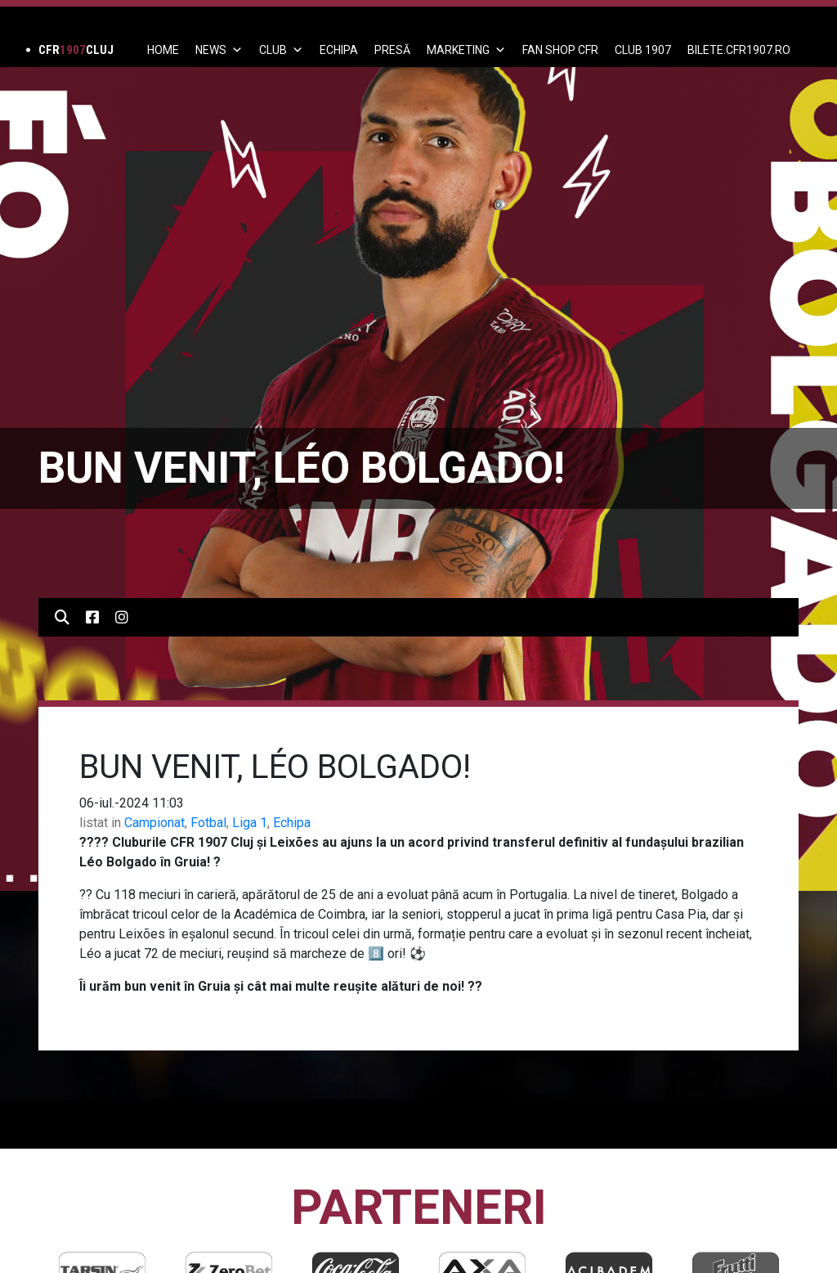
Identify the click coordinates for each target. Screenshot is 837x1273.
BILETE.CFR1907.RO (738, 49)
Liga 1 (249, 822)
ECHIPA (339, 49)
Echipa (292, 822)
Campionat (154, 822)
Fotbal (208, 822)
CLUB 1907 (643, 49)
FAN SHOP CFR (560, 49)
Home (163, 49)
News (219, 50)
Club (281, 50)
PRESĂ (392, 49)
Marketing (466, 50)
